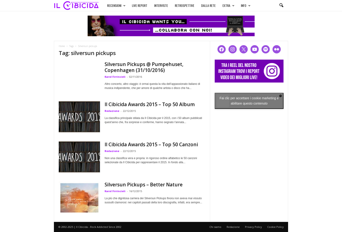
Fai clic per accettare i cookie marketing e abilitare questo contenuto (249, 100)
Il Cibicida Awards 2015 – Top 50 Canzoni (151, 144)
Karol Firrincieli (115, 76)
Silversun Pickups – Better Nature (144, 184)
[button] (281, 5)
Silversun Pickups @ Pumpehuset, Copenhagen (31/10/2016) (144, 67)
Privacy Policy (253, 227)
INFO (245, 5)
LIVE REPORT (139, 5)
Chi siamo (215, 227)
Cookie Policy (275, 227)
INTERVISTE (161, 5)
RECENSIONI (116, 5)
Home (62, 46)
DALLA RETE (208, 5)
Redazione (112, 111)
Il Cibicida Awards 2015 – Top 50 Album (150, 104)
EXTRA (228, 5)
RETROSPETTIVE (184, 5)
